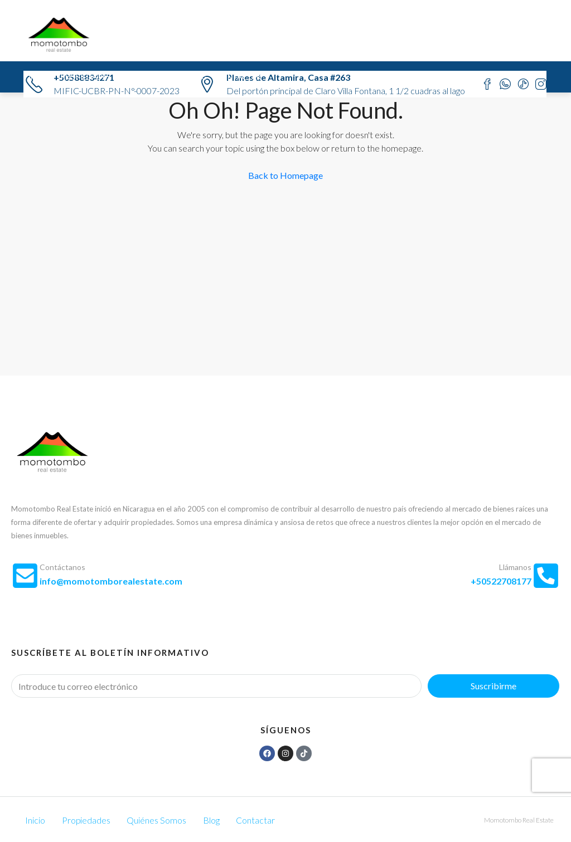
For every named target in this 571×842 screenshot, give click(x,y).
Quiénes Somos (149, 76)
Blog (197, 76)
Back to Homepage (285, 175)
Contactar (238, 76)
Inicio (39, 76)
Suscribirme (493, 685)
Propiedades (85, 76)
